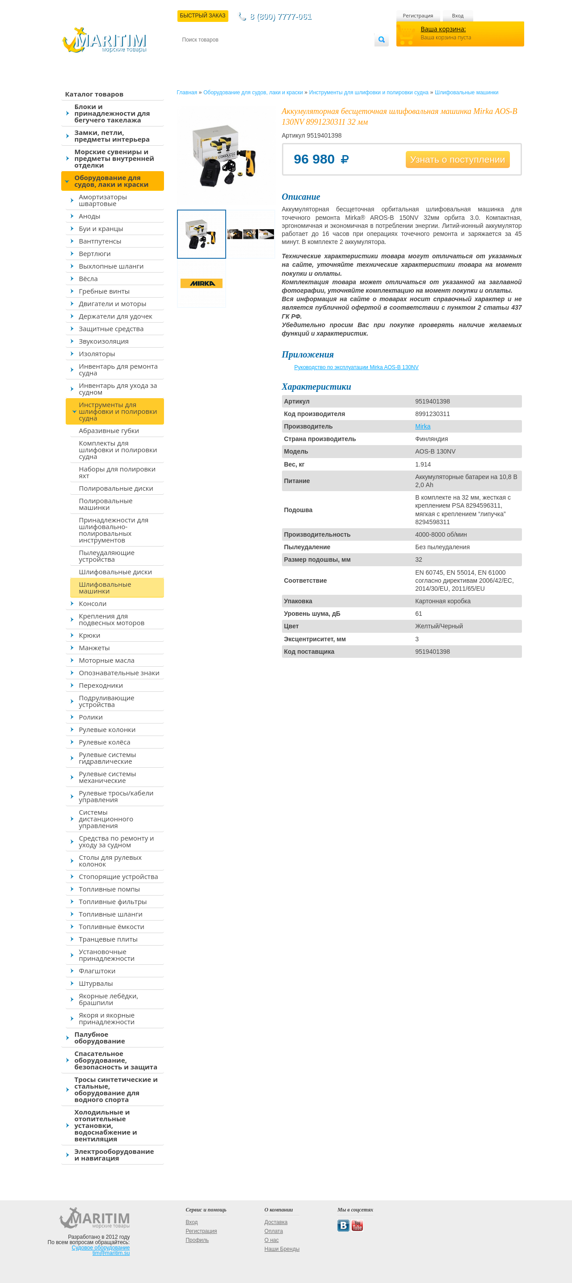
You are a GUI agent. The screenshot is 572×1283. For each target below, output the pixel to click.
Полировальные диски (116, 488)
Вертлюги (95, 253)
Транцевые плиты (108, 938)
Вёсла (88, 278)
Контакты (192, 54)
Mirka (422, 426)
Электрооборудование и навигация (114, 1154)
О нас (272, 1240)
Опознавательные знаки (119, 672)
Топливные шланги (111, 913)
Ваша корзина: (443, 29)
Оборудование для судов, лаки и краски (112, 181)
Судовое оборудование (101, 1248)
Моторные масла (107, 660)
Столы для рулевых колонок (110, 860)
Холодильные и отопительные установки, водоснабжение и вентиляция (106, 1125)
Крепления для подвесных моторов (112, 619)
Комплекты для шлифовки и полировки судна (118, 449)
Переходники (101, 685)
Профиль (197, 1240)
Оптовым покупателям (346, 54)
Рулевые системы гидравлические (107, 758)
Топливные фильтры (113, 901)
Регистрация (418, 15)
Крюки (90, 635)
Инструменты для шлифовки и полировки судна (118, 411)
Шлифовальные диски (115, 571)
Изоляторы (97, 353)
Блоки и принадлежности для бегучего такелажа (112, 113)
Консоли (93, 603)
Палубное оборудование (100, 1037)
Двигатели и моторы (113, 303)
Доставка (226, 54)
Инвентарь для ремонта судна (118, 369)
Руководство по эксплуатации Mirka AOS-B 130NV (356, 367)
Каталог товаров (94, 93)
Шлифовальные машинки (105, 587)
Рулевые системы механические (107, 777)
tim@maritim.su (111, 1253)
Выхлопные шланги (111, 265)
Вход (458, 15)
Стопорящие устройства (118, 876)
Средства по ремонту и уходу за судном (116, 841)
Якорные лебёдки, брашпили (109, 999)
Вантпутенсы (100, 240)
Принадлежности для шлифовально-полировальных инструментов (114, 529)
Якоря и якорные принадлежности (107, 1018)
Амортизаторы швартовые (103, 200)
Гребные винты (104, 290)
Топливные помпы (109, 888)
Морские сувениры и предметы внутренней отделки (115, 158)
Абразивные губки (109, 430)
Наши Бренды (282, 1249)
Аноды (90, 215)
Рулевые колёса (104, 741)
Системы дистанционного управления (106, 819)
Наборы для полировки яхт (117, 472)
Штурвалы (96, 983)
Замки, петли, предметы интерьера (112, 135)
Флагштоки (97, 970)
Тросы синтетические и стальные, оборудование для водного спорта (116, 1089)
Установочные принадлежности (107, 955)
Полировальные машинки (106, 504)
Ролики (91, 716)
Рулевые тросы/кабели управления (116, 796)
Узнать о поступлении (457, 159)
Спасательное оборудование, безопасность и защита (116, 1060)
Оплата (255, 54)
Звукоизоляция (104, 341)
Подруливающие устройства (107, 701)
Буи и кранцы (101, 228)
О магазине (289, 54)
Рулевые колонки (107, 729)
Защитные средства (111, 328)
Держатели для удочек (116, 315)
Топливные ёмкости (112, 926)
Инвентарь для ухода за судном (118, 388)
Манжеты (94, 647)
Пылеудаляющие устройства (107, 556)
